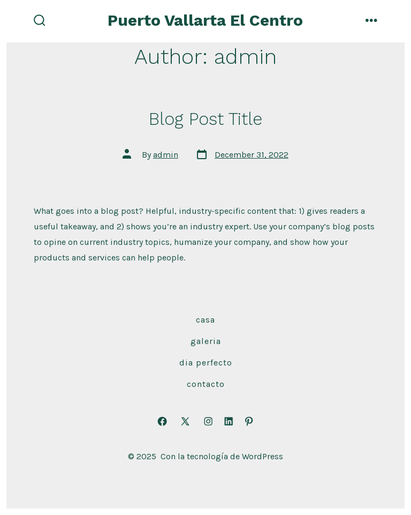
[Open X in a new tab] (185, 421)
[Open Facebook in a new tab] (162, 421)
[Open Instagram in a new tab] (208, 421)
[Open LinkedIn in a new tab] (228, 421)
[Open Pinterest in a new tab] (249, 421)
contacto (206, 384)
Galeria (206, 341)
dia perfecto (205, 362)
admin (165, 155)
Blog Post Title (205, 119)
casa (205, 320)
